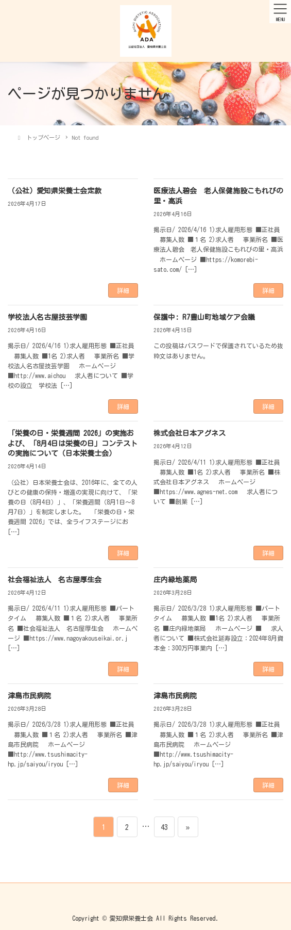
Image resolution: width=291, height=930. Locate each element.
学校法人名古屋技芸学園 (47, 317)
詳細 (123, 290)
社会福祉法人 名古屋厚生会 (54, 579)
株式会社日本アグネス (189, 433)
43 (164, 827)
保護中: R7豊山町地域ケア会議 (204, 317)
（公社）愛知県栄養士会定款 (54, 190)
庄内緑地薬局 (175, 579)
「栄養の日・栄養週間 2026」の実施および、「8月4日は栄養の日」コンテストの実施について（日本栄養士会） (73, 443)
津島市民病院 (29, 695)
